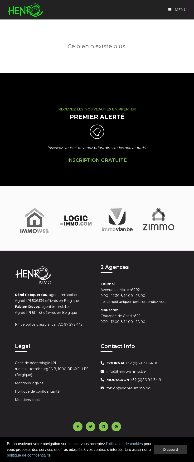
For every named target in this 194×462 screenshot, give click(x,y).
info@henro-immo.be (126, 371)
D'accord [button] (170, 450)
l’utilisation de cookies (124, 444)
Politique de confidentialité (37, 391)
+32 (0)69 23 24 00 (132, 363)
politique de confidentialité (29, 455)
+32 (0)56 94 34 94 (135, 379)
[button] (52, 456)
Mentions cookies (29, 400)
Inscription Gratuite (97, 160)
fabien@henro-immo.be (128, 388)
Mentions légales (29, 383)
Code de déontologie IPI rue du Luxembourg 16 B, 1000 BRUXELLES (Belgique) (51, 369)
